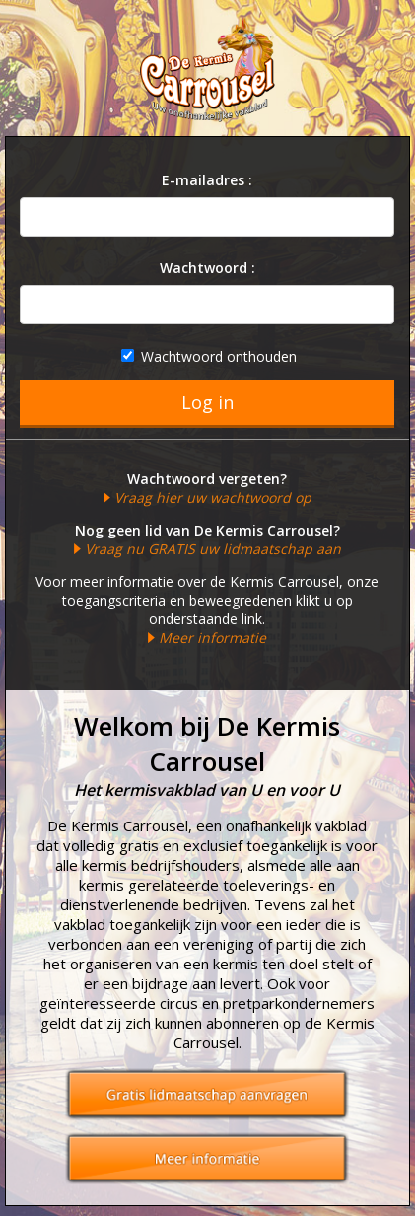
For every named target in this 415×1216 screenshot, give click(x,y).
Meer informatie (212, 637)
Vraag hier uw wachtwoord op (212, 497)
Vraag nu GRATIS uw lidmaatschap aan (213, 548)
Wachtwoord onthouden (209, 356)
